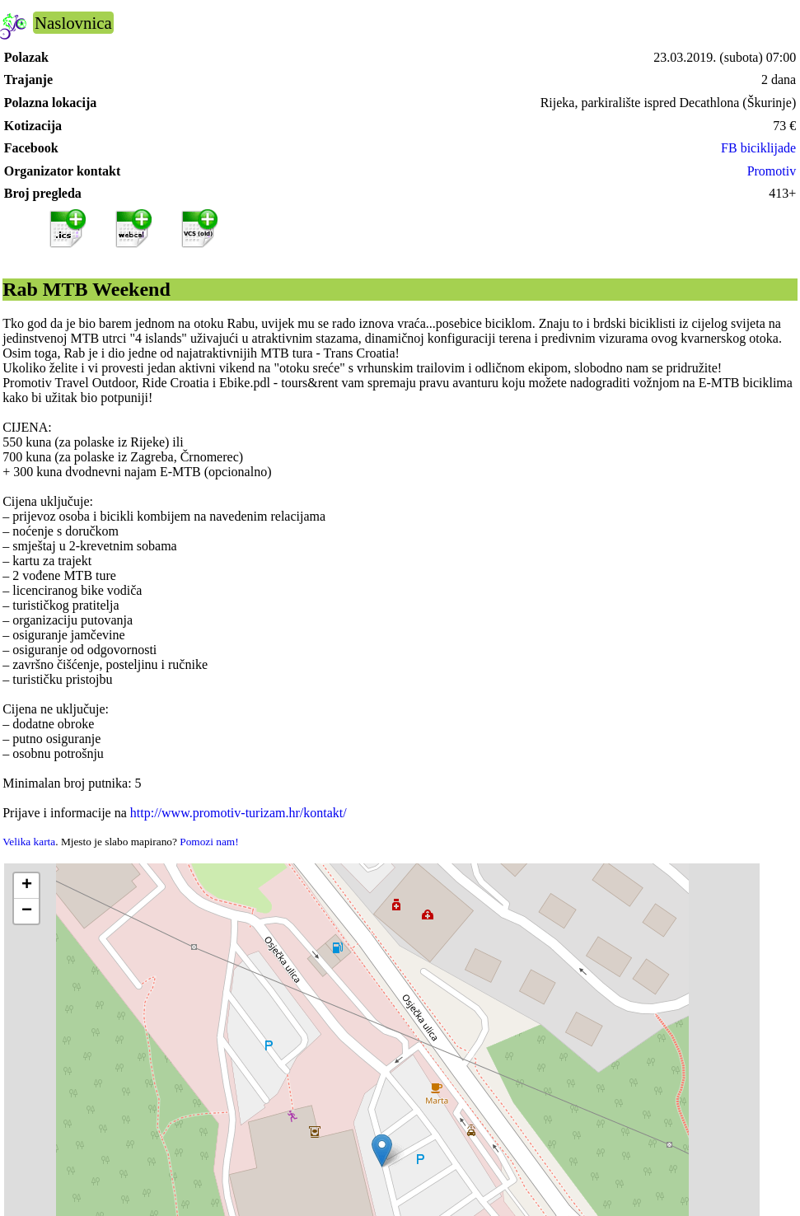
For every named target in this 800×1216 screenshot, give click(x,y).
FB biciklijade (758, 148)
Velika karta (28, 841)
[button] (382, 1150)
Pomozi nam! (209, 841)
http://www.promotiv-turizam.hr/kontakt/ (238, 813)
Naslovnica (73, 22)
